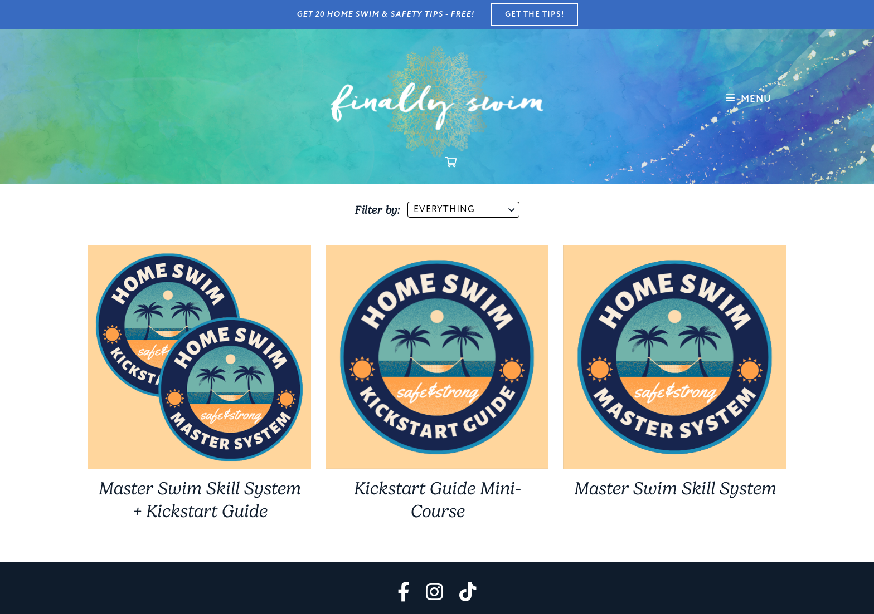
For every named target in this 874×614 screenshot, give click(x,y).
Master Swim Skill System (675, 488)
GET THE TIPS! (534, 14)
